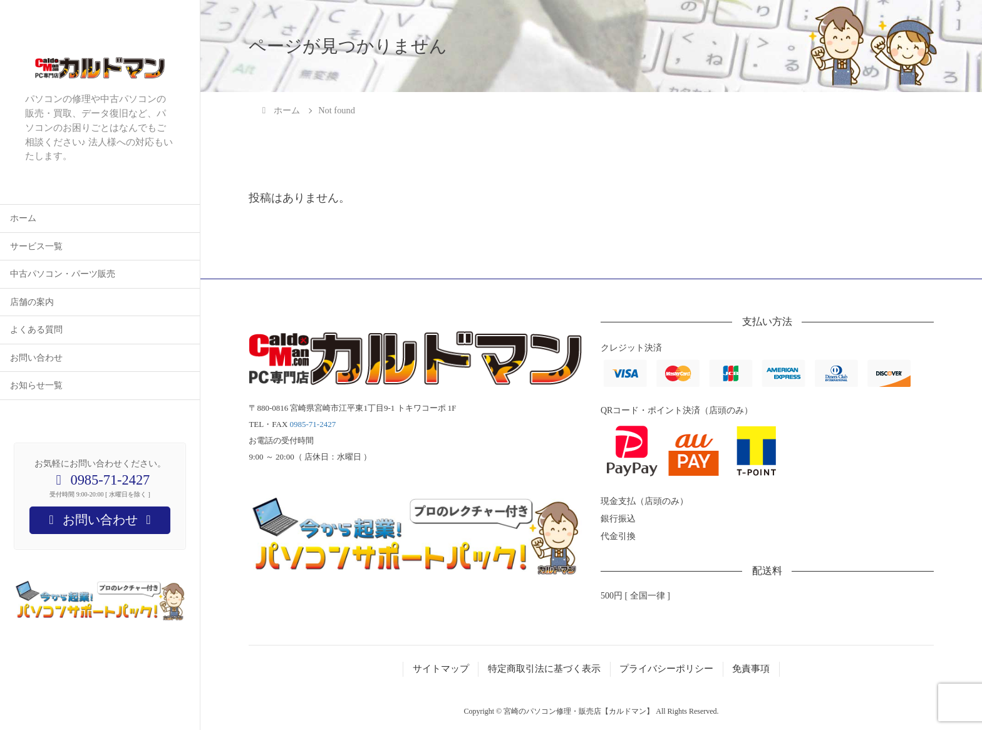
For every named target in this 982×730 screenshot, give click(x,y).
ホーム (23, 218)
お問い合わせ (36, 357)
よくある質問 (36, 329)
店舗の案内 (32, 302)
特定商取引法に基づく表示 (544, 669)
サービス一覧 (36, 246)
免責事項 (751, 669)
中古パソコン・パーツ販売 (62, 274)
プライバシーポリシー (666, 669)
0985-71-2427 (313, 424)
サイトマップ (441, 669)
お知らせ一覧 (36, 385)
